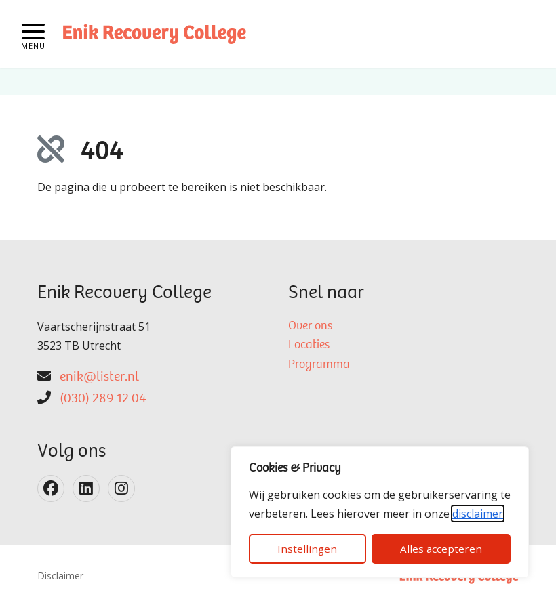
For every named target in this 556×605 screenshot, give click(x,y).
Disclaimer (60, 575)
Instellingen (307, 549)
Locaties (309, 345)
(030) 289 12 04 (103, 399)
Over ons (310, 326)
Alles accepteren (441, 549)
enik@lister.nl (99, 377)
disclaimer (477, 513)
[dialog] (380, 512)
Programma (319, 365)
